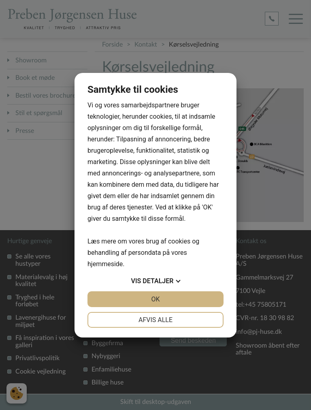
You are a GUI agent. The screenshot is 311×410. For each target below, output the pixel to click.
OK (155, 299)
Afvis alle (155, 320)
